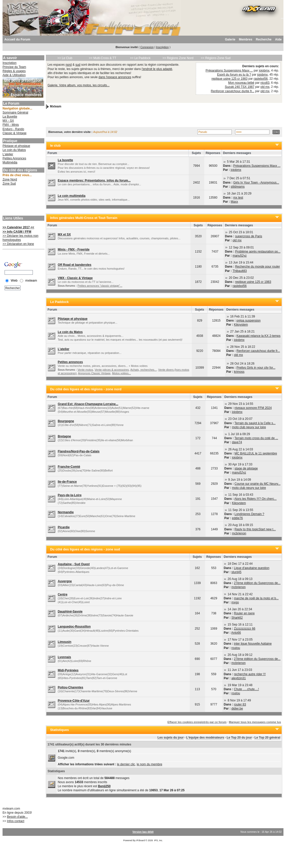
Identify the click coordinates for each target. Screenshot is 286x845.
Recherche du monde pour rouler (257, 266)
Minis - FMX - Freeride (74, 249)
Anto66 (236, 632)
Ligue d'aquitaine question (251, 568)
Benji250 (104, 786)
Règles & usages (14, 71)
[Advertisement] (23, 201)
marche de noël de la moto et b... (256, 598)
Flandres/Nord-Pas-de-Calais (79, 451)
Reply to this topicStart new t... (255, 529)
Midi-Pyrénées (68, 670)
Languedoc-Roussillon (74, 626)
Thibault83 (240, 271)
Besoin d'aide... (17, 817)
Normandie (66, 512)
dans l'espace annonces (115, 77)
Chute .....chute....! (246, 689)
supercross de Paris (248, 236)
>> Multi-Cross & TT (102, 58)
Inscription (162, 47)
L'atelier (8, 154)
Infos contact (15, 821)
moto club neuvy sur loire (249, 427)
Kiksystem (241, 324)
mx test (238, 197)
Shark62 (237, 617)
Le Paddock (59, 302)
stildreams (238, 186)
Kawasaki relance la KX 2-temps (259, 336)
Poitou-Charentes (70, 687)
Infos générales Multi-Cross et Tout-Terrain (83, 218)
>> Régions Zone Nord (177, 58)
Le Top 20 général (267, 737)
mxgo (235, 602)
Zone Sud (9, 183)
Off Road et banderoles (74, 265)
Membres (245, 39)
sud (77, 64)
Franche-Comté (69, 466)
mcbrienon (239, 533)
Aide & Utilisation (14, 75)
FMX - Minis (11, 125)
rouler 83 (240, 704)
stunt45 (236, 572)
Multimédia (10, 162)
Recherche (263, 39)
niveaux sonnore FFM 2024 (253, 408)
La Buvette (10, 116)
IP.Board (140, 840)
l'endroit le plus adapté (157, 69)
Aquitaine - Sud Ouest (74, 564)
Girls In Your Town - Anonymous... (256, 182)
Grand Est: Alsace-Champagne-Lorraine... (88, 404)
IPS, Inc (158, 840)
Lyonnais (64, 657)
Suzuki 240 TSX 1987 (239, 87)
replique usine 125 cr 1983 (229, 78)
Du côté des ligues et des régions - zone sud (85, 549)
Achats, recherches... (143, 369)
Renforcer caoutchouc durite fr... (232, 91)
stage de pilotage (246, 468)
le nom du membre (149, 764)
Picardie (64, 527)
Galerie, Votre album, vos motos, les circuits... (79, 85)
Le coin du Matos (14, 150)
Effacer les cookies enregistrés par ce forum (197, 722)
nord (68, 64)
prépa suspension (249, 320)
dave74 (237, 442)
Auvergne (65, 581)
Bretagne (64, 436)
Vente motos (85, 369)
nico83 (265, 83)
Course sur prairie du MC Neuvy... (258, 484)
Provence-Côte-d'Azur (74, 700)
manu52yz (240, 255)
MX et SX (64, 234)
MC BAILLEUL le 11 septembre (256, 453)
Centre (62, 594)
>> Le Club (64, 58)
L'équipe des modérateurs (205, 737)
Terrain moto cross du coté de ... (256, 438)
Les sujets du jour (170, 737)
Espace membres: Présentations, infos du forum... (94, 180)
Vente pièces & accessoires (112, 369)
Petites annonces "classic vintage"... (99, 285)
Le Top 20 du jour (239, 737)
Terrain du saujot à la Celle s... (255, 423)
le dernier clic (126, 764)
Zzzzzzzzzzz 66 (244, 628)
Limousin (64, 642)
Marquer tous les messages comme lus (255, 722)
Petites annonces (70, 362)
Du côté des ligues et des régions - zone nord (85, 389)
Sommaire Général (15, 112)
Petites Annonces (14, 158)
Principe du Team (14, 67)
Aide (278, 39)
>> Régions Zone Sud (215, 58)
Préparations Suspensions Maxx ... (229, 70)
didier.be (237, 708)
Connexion (147, 47)
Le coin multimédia (72, 196)
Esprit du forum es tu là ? (234, 74)
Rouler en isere (244, 613)
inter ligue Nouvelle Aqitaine (253, 643)
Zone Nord (10, 179)
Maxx (234, 201)
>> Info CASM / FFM (17, 231)
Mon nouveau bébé (241, 83)
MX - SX (8, 120)
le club (55, 145)
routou (235, 648)
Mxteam (55, 106)
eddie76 (237, 518)
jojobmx (264, 70)
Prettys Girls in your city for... (256, 367)
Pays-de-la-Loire (69, 495)
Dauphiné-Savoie (70, 611)
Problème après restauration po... (257, 251)
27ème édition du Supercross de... (257, 583)
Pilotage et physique (16, 146)
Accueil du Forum (17, 39)
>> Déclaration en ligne (18, 244)
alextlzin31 (238, 678)
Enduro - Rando (13, 129)
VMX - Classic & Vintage (75, 278)
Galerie (230, 39)
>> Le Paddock (140, 58)
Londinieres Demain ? (249, 514)
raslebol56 (261, 78)
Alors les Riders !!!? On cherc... (255, 499)
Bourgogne (66, 421)
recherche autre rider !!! (250, 674)
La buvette (65, 160)
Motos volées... (121, 373)
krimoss (239, 371)
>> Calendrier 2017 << (18, 227)
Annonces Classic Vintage (94, 373)
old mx (265, 87)
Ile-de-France (67, 481)
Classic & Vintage (14, 133)
